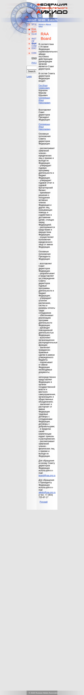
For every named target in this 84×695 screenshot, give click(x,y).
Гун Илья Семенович (44, 86)
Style (34, 24)
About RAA (31, 21)
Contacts (34, 53)
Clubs (34, 34)
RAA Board (34, 30)
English (34, 58)
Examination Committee (34, 44)
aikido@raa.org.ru (47, 492)
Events (52, 20)
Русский (34, 63)
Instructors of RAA (34, 41)
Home (41, 24)
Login (29, 76)
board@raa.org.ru (47, 475)
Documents (34, 48)
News (41, 20)
